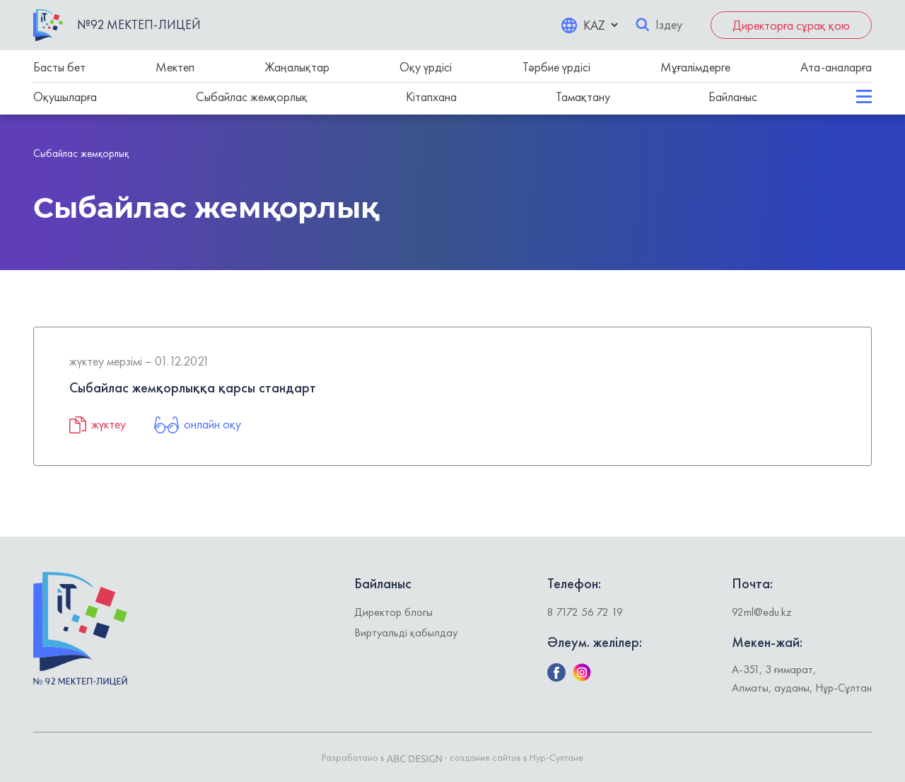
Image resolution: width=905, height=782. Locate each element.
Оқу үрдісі (425, 67)
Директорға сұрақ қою (791, 25)
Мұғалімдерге (695, 67)
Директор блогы (393, 612)
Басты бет (59, 67)
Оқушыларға (65, 96)
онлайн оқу (197, 424)
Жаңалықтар (296, 67)
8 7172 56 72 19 (585, 612)
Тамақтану (583, 96)
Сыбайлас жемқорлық (252, 96)
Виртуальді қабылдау (405, 632)
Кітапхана (431, 96)
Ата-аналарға (836, 67)
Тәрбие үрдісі (556, 67)
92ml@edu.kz (762, 612)
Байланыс (732, 96)
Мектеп (175, 67)
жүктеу (97, 424)
